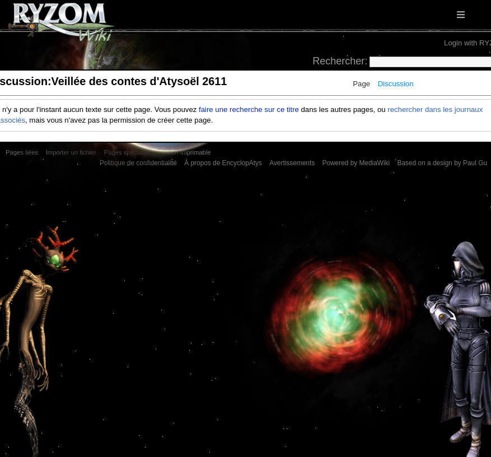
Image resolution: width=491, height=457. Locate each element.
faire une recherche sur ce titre (249, 109)
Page (361, 84)
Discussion (396, 84)
